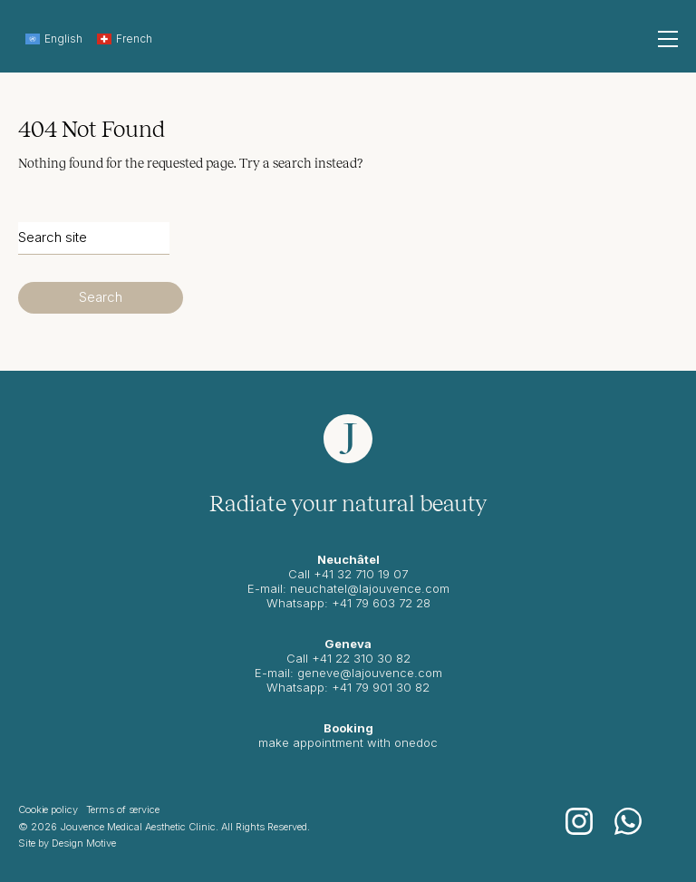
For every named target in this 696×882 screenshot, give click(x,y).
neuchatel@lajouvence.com (370, 588)
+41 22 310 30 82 (361, 658)
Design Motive (84, 843)
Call (299, 658)
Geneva (348, 643)
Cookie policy (48, 809)
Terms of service (123, 809)
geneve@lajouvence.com (369, 672)
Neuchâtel (348, 559)
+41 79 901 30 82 (381, 687)
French (124, 38)
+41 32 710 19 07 (361, 574)
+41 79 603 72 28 (381, 603)
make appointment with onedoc (348, 742)
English (53, 38)
